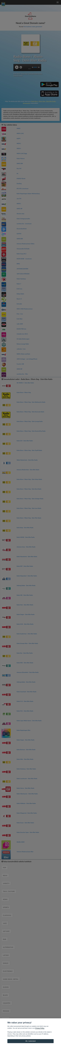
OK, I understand (30, 1041)
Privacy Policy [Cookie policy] (39, 1028)
